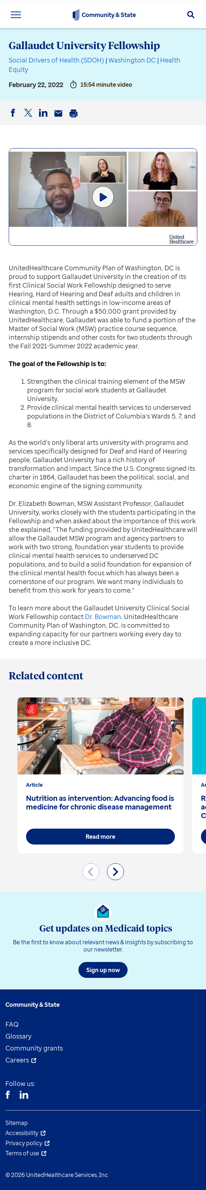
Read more (100, 837)
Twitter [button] (29, 118)
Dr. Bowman (103, 616)
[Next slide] (115, 871)
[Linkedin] (24, 1095)
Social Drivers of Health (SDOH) (56, 60)
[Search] (191, 15)
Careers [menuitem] (17, 1060)
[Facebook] (7, 1095)
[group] (100, 775)
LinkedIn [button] (44, 118)
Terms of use (22, 1153)
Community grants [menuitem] (34, 1048)
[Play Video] (103, 197)
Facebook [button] (14, 118)
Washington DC (132, 60)
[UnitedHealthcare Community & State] (76, 15)
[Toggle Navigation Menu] (16, 15)
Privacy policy (23, 1143)
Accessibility (21, 1133)
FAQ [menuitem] (11, 1024)
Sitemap (16, 1122)
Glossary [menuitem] (18, 1036)
